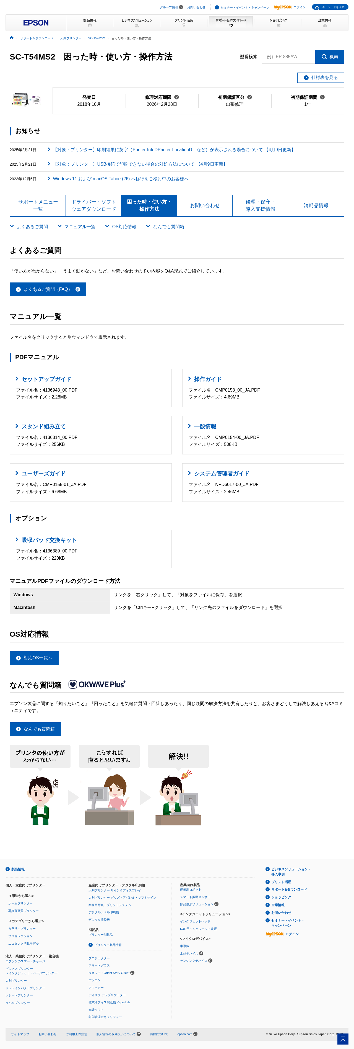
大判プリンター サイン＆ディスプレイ (114, 890)
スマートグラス (99, 965)
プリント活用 (281, 882)
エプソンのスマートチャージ (25, 961)
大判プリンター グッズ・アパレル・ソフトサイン (122, 897)
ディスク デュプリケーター (107, 995)
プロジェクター (99, 958)
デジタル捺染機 (99, 919)
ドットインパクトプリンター (25, 988)
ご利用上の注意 (76, 1034)
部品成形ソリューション (197, 904)
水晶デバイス (189, 953)
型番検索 (248, 57)
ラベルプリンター (18, 1002)
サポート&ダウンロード (289, 889)
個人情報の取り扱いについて (118, 1034)
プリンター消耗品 (100, 934)
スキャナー (96, 987)
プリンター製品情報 (108, 945)
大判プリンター (16, 980)
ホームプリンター (20, 903)
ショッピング (281, 897)
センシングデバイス (193, 960)
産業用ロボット (190, 889)
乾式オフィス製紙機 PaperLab (109, 1002)
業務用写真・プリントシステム (109, 905)
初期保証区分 (235, 97)
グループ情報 (169, 7)
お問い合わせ (196, 7)
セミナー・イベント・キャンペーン (245, 7)
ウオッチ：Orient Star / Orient (108, 973)
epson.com (184, 1034)
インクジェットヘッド (195, 921)
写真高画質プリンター (23, 910)
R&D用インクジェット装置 (198, 928)
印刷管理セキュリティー (105, 1017)
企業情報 (278, 905)
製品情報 (18, 869)
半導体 (184, 946)
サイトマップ (20, 1034)
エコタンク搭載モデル (23, 943)
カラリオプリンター (22, 928)
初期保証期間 (308, 97)
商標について (159, 1034)
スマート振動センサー (195, 897)
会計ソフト (96, 1009)
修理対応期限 (162, 97)
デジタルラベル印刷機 (103, 912)
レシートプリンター (19, 995)
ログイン (290, 7)
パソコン (94, 980)
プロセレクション (20, 936)
